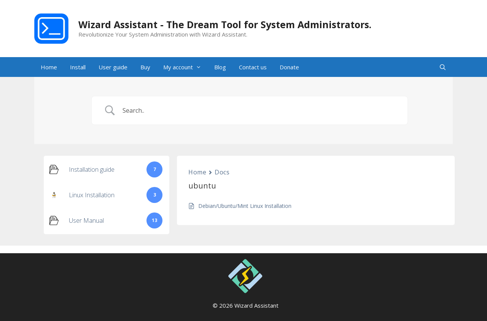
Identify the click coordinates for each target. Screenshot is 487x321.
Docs (222, 172)
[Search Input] (259, 110)
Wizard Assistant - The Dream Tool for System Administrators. (224, 24)
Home (49, 67)
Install (78, 67)
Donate (289, 67)
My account (185, 67)
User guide (113, 67)
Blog (220, 67)
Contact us (253, 67)
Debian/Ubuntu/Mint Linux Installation (244, 205)
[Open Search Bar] (443, 67)
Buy (145, 67)
